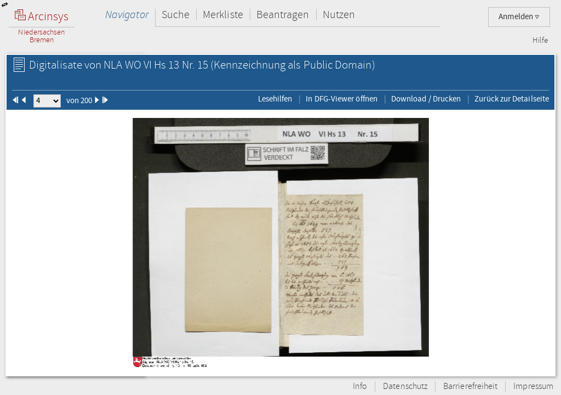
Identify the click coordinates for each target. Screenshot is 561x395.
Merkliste (223, 14)
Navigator (126, 14)
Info (360, 386)
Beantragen (283, 14)
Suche (176, 14)
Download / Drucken (426, 98)
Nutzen (339, 14)
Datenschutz (405, 386)
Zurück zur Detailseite (511, 98)
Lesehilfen (275, 98)
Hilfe (540, 41)
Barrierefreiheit (470, 386)
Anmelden (519, 17)
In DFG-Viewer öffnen (341, 98)
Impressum (533, 386)
